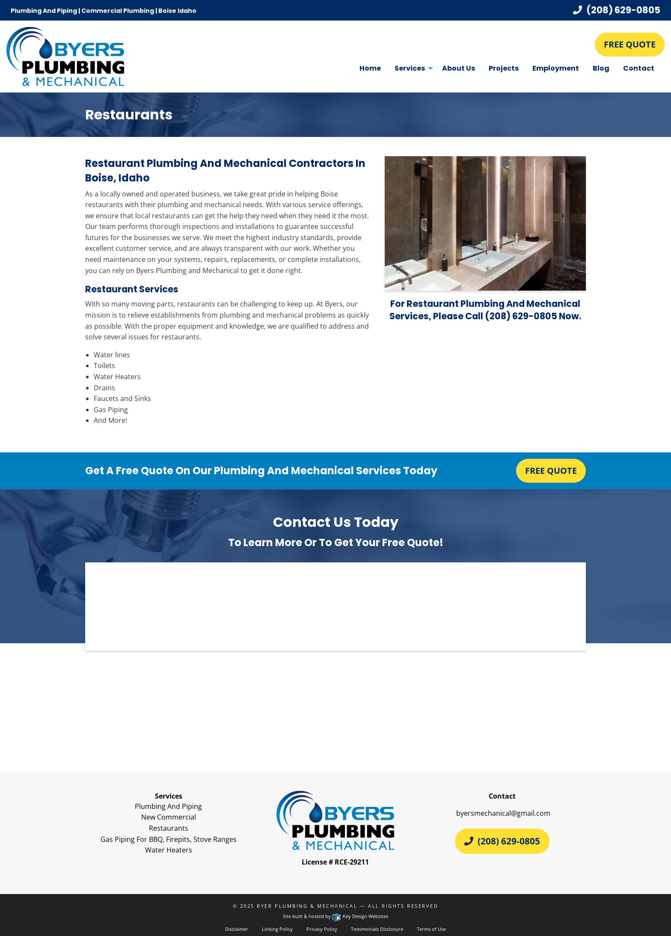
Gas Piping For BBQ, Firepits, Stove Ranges (169, 839)
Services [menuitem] (410, 68)
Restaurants (168, 828)
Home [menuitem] (370, 68)
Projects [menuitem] (504, 68)
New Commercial (168, 817)
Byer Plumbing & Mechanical (307, 906)
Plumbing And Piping (168, 806)
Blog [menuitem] (601, 68)
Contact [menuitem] (638, 68)
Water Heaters (168, 850)
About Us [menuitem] (458, 68)
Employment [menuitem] (555, 68)
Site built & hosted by (335, 916)
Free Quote (630, 44)
